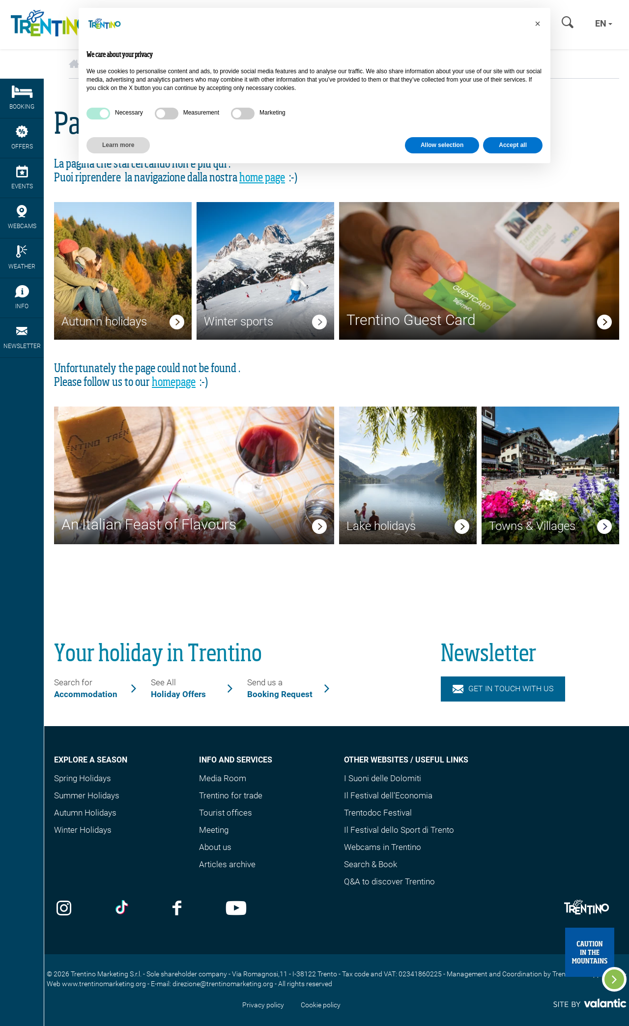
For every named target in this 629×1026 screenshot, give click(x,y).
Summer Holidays (86, 795)
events (22, 177)
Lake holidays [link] (381, 526)
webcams (22, 217)
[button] (537, 23)
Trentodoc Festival (378, 813)
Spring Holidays (82, 778)
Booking (22, 98)
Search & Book (370, 864)
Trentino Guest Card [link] (411, 319)
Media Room (222, 778)
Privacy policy (263, 1005)
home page (262, 178)
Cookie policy (321, 1005)
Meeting (214, 830)
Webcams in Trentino (382, 847)
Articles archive (227, 864)
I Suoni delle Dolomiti (382, 778)
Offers (22, 137)
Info (22, 297)
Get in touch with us (503, 688)
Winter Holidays (83, 830)
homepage (174, 382)
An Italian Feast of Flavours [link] (148, 524)
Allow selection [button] (442, 145)
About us (215, 847)
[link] (177, 323)
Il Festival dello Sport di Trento (399, 830)
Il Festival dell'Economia (388, 795)
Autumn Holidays (85, 813)
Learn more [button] (118, 145)
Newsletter (22, 337)
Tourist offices (225, 813)
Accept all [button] (513, 145)
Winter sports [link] (238, 321)
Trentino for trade (230, 795)
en (603, 23)
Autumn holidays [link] (104, 321)
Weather (22, 257)
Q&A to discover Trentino (389, 881)
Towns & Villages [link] (532, 526)
